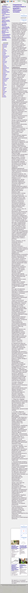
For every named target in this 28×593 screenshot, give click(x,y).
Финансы (4, 92)
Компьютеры (4, 61)
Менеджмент (4, 70)
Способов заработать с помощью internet (6, 35)
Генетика (3, 52)
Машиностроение (5, 67)
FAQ (25, 1)
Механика (4, 73)
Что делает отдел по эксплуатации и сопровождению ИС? (23, 547)
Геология (4, 54)
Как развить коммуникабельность (6, 6)
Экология (4, 95)
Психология (4, 80)
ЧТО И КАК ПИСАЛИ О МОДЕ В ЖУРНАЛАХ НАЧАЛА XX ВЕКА (15, 547)
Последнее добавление (4, 40)
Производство (4, 79)
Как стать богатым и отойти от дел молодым (6, 17)
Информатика (4, 57)
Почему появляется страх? (6, 15)
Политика (4, 76)
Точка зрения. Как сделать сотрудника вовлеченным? (6, 27)
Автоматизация (5, 44)
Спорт (3, 86)
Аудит (3, 48)
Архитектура (4, 45)
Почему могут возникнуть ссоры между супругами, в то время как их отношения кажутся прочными (6, 11)
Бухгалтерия (4, 50)
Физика (3, 90)
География (4, 53)
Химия (3, 94)
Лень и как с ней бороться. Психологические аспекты (5, 32)
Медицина (4, 69)
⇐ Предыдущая (24, 15)
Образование (4, 74)
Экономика (4, 96)
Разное (3, 82)
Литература (4, 62)
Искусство (4, 58)
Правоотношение (5, 78)
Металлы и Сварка (5, 71)
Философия (4, 91)
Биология (4, 49)
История (3, 59)
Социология (4, 84)
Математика (4, 66)
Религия (3, 83)
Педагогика (4, 75)
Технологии (4, 87)
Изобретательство (5, 55)
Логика (3, 63)
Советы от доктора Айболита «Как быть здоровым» (6, 21)
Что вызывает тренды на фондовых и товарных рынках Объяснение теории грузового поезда (15, 567)
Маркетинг (4, 65)
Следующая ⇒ (24, 20)
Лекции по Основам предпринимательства (6, 37)
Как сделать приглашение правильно (4, 24)
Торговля (4, 88)
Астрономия (4, 46)
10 (21, 535)
